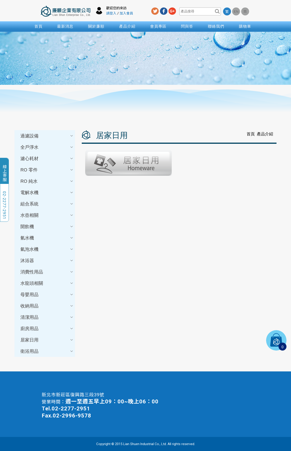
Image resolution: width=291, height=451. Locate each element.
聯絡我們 (216, 26)
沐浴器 (47, 260)
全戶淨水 (47, 147)
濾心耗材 (47, 158)
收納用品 (47, 305)
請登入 (111, 13)
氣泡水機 (47, 249)
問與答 (187, 26)
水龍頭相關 (47, 283)
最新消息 (65, 26)
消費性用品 (47, 271)
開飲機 (47, 226)
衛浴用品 (47, 351)
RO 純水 (47, 181)
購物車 (245, 26)
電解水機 (47, 192)
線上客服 (4, 173)
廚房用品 (47, 328)
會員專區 (158, 26)
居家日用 (47, 339)
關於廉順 (96, 26)
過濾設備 (47, 135)
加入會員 (126, 13)
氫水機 (47, 237)
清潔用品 (47, 317)
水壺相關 (47, 215)
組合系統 (47, 203)
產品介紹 (127, 26)
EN (236, 11)
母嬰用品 (47, 294)
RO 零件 (47, 169)
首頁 (38, 26)
